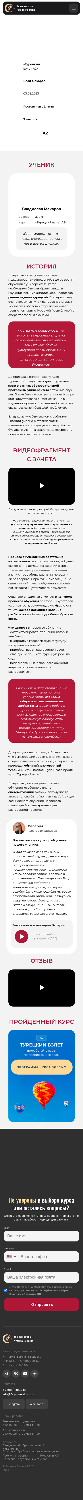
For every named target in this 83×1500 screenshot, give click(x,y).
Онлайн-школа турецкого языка (25, 7)
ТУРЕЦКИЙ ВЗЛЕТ (41, 1045)
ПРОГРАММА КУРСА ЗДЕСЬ (40, 1067)
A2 (41, 1037)
